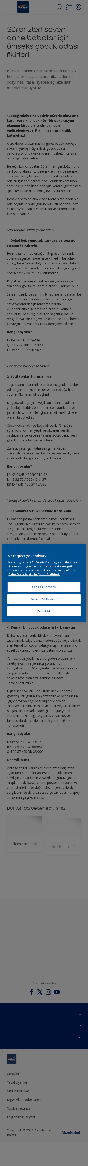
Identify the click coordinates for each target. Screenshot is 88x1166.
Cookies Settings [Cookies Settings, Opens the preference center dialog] (44, 587)
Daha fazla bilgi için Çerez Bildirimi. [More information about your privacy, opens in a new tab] (34, 574)
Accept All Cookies (44, 599)
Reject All (44, 611)
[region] (44, 583)
